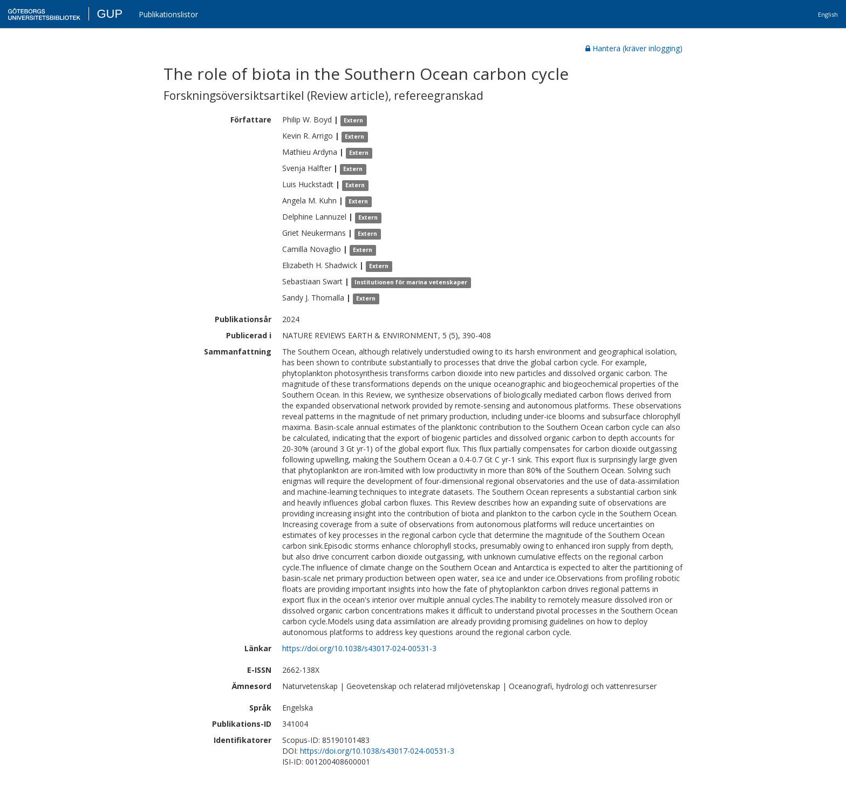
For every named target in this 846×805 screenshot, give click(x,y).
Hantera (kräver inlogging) (634, 48)
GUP (109, 14)
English (828, 14)
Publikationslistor (168, 14)
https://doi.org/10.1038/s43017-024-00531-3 (359, 648)
